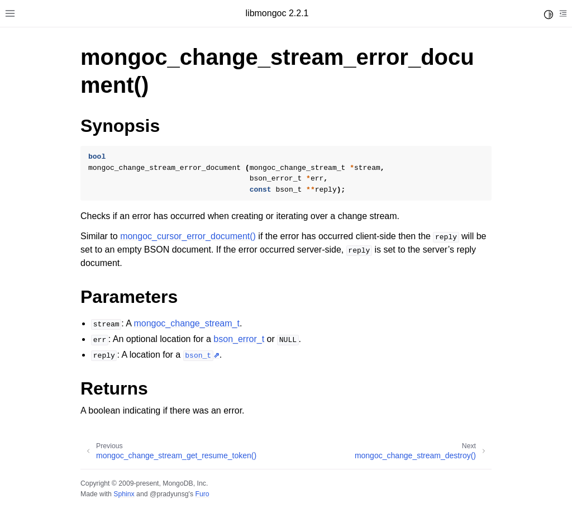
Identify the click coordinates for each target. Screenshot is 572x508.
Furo (202, 494)
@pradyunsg (169, 494)
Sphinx (123, 494)
